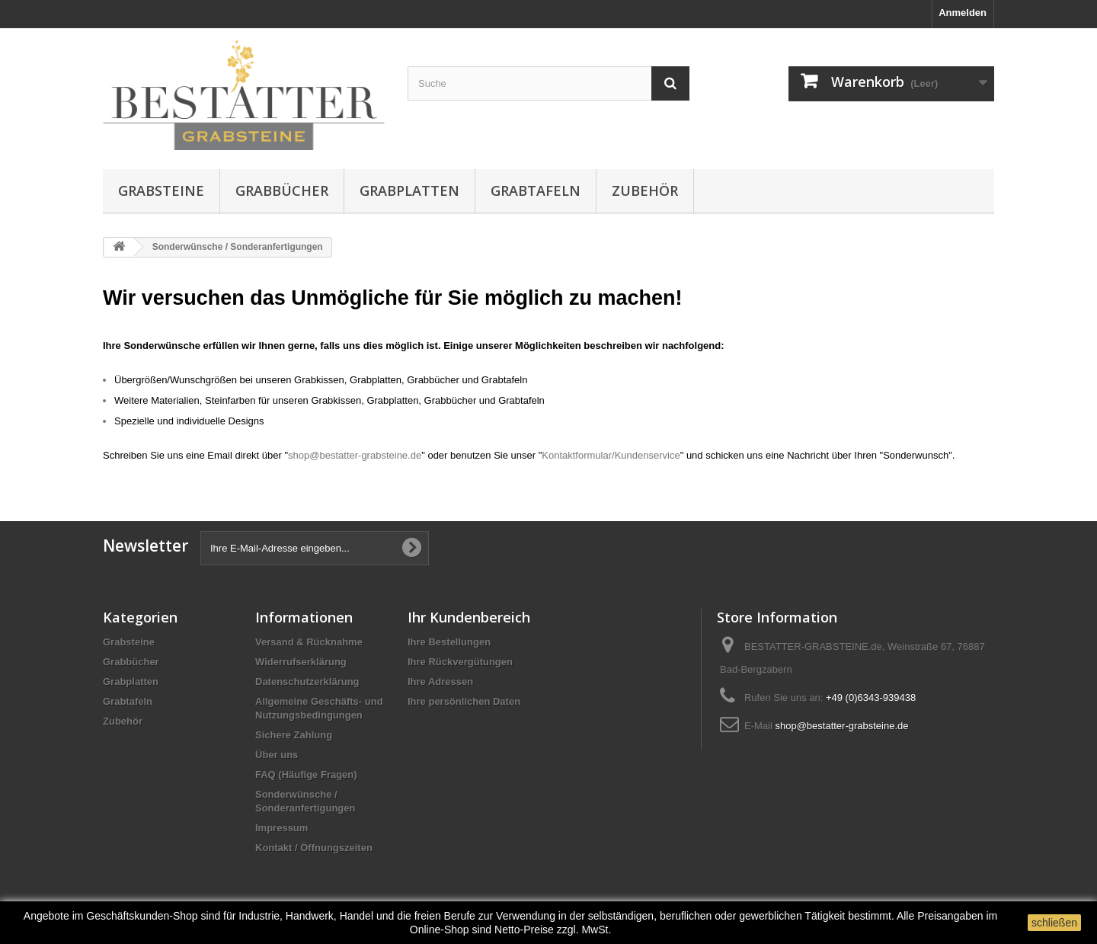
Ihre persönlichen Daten (464, 701)
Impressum (281, 828)
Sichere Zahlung (293, 735)
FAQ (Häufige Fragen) (306, 774)
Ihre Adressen (440, 681)
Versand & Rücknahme (309, 642)
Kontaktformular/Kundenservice (611, 455)
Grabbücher (281, 190)
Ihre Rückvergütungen (460, 661)
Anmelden (963, 12)
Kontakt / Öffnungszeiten (314, 847)
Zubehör (645, 190)
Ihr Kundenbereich (469, 617)
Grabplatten (409, 190)
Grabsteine (161, 190)
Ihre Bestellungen (449, 642)
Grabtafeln (535, 190)
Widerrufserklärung (301, 661)
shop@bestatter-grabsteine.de (354, 455)
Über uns (276, 754)
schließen (1054, 923)
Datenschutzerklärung (307, 681)
